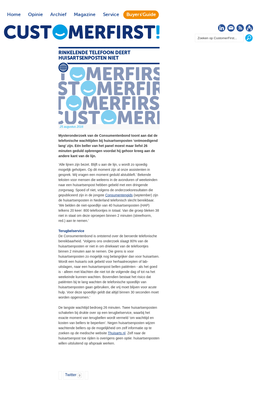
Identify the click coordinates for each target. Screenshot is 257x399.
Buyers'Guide (141, 14)
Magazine (84, 14)
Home (14, 14)
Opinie (35, 14)
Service (111, 14)
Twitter (70, 375)
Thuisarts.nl (116, 333)
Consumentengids (119, 195)
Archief (58, 14)
